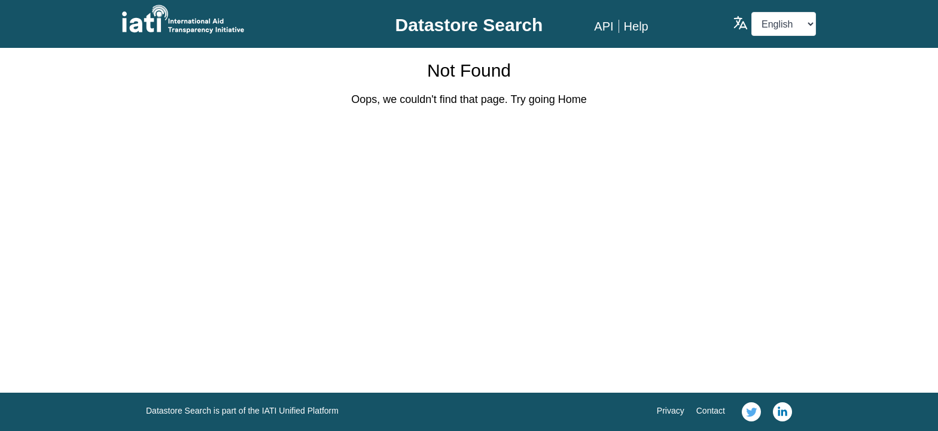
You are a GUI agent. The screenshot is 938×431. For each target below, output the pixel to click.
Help (636, 26)
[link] (751, 411)
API (603, 26)
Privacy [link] (670, 410)
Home (572, 99)
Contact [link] (710, 410)
